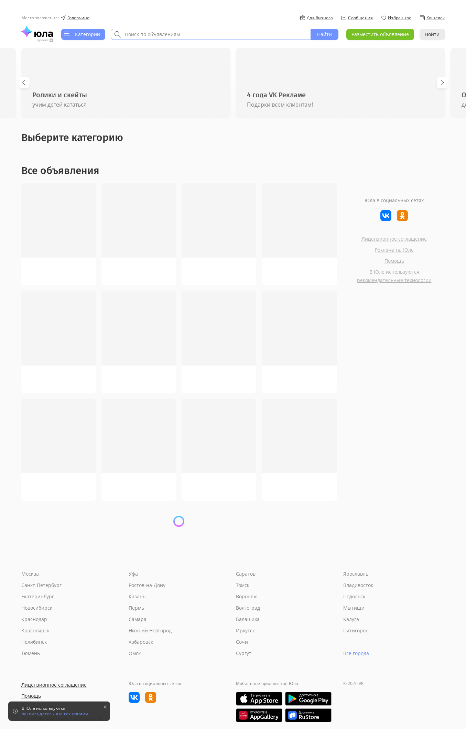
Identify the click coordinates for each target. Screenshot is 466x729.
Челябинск (34, 642)
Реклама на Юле (394, 250)
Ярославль (355, 573)
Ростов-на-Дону (147, 585)
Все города (356, 653)
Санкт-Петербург (41, 585)
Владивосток (358, 585)
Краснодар (34, 619)
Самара (138, 619)
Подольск (354, 596)
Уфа (133, 573)
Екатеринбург (37, 596)
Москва (30, 573)
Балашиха (248, 619)
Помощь (394, 261)
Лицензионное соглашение (394, 239)
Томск (242, 585)
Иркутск (245, 630)
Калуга (351, 619)
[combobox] (211, 34)
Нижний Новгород (150, 630)
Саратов (246, 573)
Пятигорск (355, 630)
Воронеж (246, 596)
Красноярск (35, 630)
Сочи (242, 642)
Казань (137, 596)
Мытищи (354, 608)
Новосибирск (36, 608)
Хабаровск (141, 642)
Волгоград (248, 608)
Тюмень (30, 653)
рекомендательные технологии (394, 280)
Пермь (136, 608)
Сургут (243, 653)
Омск (135, 653)
